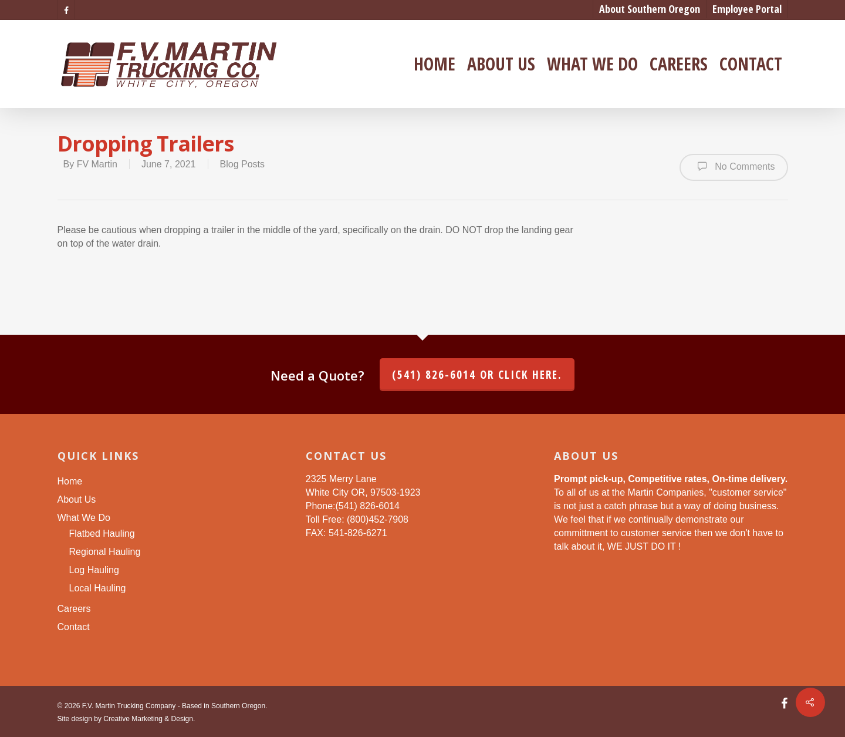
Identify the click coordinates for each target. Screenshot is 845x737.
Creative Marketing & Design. (149, 719)
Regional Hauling (105, 552)
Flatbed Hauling (102, 534)
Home (434, 64)
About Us (501, 64)
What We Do (592, 64)
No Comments (733, 166)
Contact (750, 64)
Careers (679, 64)
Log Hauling (94, 570)
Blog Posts (242, 164)
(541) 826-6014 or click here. (477, 374)
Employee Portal (747, 9)
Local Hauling (97, 588)
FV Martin (97, 164)
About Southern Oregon (649, 9)
